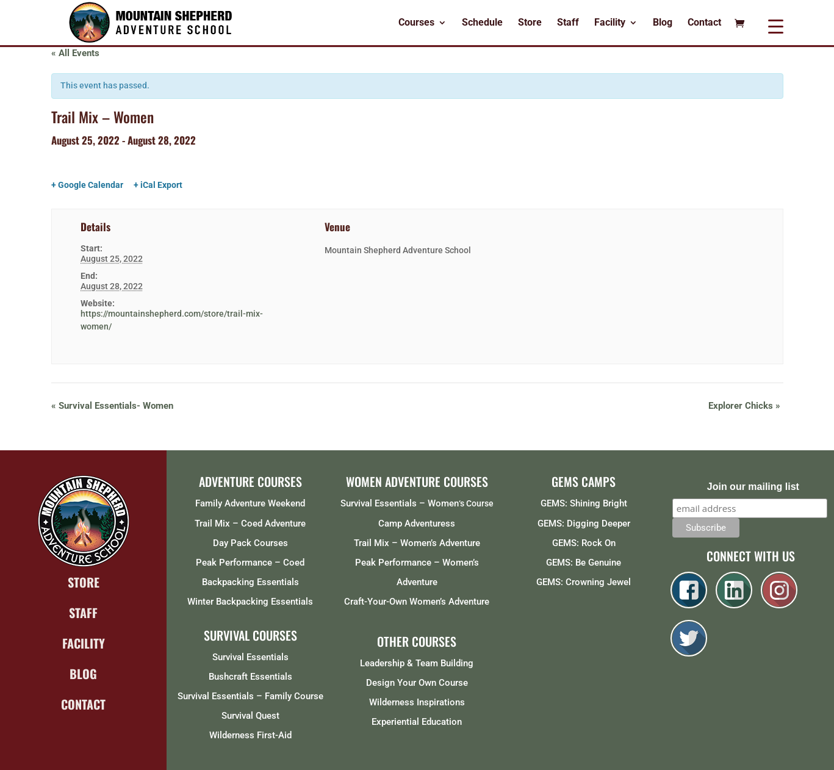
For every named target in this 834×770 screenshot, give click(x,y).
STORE (83, 582)
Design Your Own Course (417, 682)
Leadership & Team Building (416, 663)
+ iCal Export (158, 185)
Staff (568, 23)
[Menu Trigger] (776, 26)
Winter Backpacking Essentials (250, 601)
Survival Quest (250, 715)
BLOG (83, 673)
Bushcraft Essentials (250, 676)
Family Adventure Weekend (250, 503)
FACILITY (83, 643)
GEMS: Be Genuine (583, 562)
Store (530, 23)
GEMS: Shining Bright (584, 503)
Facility (609, 23)
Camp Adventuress (416, 523)
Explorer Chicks (744, 405)
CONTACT (83, 704)
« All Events (75, 53)
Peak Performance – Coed (250, 562)
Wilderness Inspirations (417, 702)
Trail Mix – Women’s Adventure (417, 543)
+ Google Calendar (87, 185)
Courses (416, 23)
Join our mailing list (753, 486)
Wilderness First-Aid (250, 735)
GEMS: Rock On (584, 543)
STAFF (83, 612)
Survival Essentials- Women (112, 405)
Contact (704, 23)
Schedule (482, 23)
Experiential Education (417, 721)
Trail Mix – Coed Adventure (250, 523)
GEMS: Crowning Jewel (583, 582)
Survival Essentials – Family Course (250, 696)
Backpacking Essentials (250, 582)
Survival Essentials (250, 657)
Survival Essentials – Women (399, 503)
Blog (662, 23)
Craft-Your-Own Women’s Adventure (416, 601)
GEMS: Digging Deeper (583, 523)
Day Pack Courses (250, 543)
